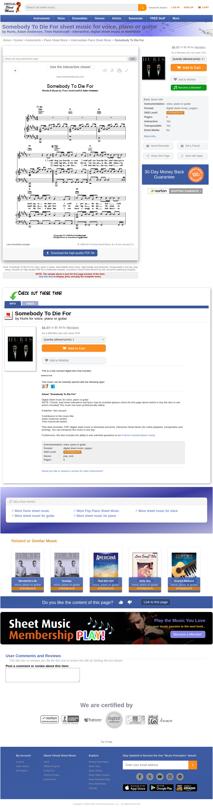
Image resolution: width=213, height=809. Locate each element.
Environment (49, 779)
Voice (61, 18)
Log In (175, 7)
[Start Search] (142, 7)
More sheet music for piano (96, 516)
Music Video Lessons (99, 775)
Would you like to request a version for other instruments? (72, 471)
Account (20, 762)
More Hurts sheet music (32, 511)
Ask (133, 59)
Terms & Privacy (51, 775)
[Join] (192, 765)
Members (200, 47)
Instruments (42, 18)
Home (7, 40)
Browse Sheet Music (99, 762)
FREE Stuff (157, 18)
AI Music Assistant (131, 435)
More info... (150, 136)
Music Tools (94, 766)
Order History (22, 766)
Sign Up (188, 7)
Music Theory (95, 770)
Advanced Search (158, 7)
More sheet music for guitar (34, 516)
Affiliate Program (51, 766)
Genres (100, 18)
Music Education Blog (99, 779)
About (46, 762)
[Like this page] (121, 603)
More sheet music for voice (158, 511)
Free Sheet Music (97, 784)
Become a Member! (188, 634)
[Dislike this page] (129, 603)
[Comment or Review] (43, 675)
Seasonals (136, 18)
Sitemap (93, 788)
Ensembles (79, 18)
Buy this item (46, 276)
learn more (148, 435)
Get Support (22, 770)
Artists (116, 18)
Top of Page (106, 742)
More (176, 18)
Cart (203, 7)
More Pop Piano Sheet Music (98, 511)
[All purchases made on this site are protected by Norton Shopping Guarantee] (175, 193)
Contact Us (48, 770)
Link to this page (156, 602)
